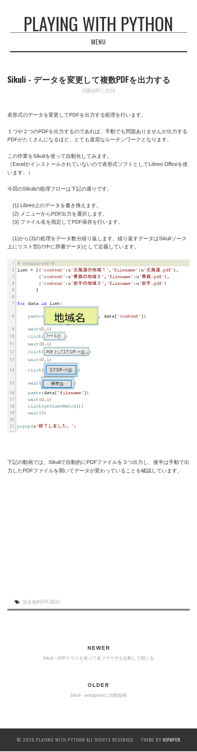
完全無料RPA (35, 601)
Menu (98, 41)
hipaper (171, 739)
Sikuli (54, 601)
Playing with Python (98, 23)
